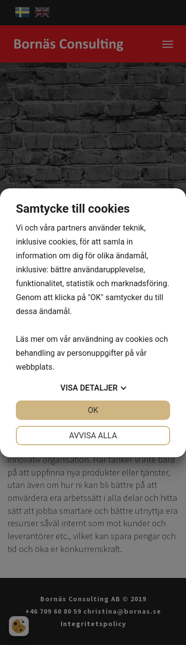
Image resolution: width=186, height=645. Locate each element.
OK (93, 410)
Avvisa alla (93, 435)
